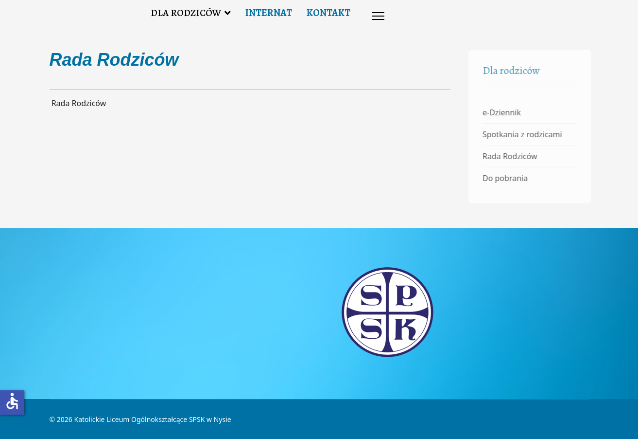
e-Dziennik (502, 112)
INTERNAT (268, 13)
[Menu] (378, 16)
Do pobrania (506, 178)
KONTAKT (328, 13)
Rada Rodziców (510, 156)
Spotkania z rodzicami (523, 134)
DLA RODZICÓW (186, 13)
